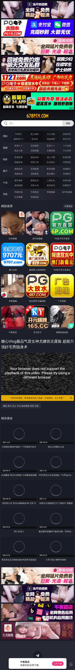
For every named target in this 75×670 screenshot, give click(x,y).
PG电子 (18, 134)
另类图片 (67, 173)
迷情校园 (18, 185)
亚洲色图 (35, 168)
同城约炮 (18, 192)
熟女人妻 (18, 150)
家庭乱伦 (35, 180)
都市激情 (18, 180)
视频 (5, 147)
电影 (5, 159)
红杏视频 (18, 197)
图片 (5, 170)
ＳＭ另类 (67, 150)
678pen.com (37, 116)
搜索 (68, 123)
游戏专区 (67, 134)
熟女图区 (51, 173)
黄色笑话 (51, 185)
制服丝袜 (18, 162)
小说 (5, 182)
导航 (5, 194)
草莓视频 (51, 192)
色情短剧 (35, 197)
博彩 (5, 136)
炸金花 (35, 139)
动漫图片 (67, 168)
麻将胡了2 (18, 139)
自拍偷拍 (35, 145)
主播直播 (51, 150)
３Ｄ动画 (67, 145)
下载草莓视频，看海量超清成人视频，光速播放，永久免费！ (41, 398)
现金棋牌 (51, 139)
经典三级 (35, 162)
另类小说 (35, 185)
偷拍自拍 (35, 157)
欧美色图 (51, 168)
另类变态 (67, 162)
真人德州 (35, 134)
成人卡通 (51, 157)
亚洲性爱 (18, 157)
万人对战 (51, 134)
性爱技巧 (67, 185)
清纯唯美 (35, 173)
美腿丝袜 (18, 173)
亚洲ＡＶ (18, 145)
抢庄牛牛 (67, 139)
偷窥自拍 (18, 168)
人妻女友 (51, 180)
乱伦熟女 (51, 162)
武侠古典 (67, 180)
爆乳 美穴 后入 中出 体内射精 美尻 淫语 (21, 405)
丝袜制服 (35, 150)
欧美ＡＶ (51, 145)
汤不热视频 (67, 192)
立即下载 (58, 663)
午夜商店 (35, 192)
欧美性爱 (67, 157)
